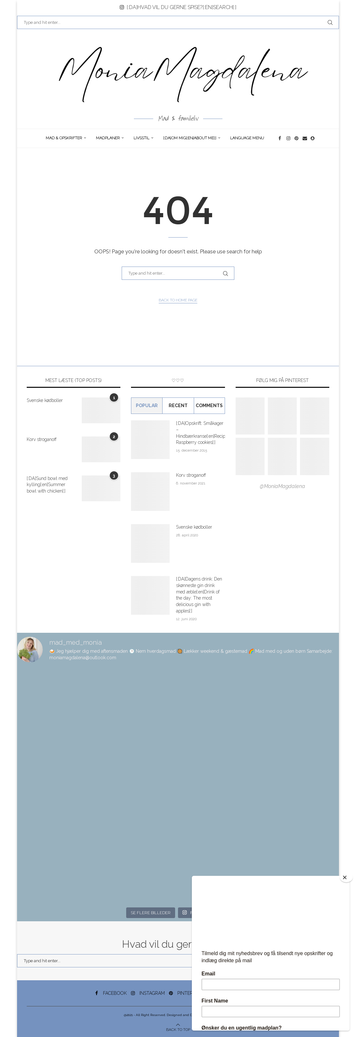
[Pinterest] (297, 138)
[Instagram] (288, 138)
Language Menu (247, 138)
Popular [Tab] (147, 405)
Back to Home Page (178, 300)
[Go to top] (178, 1029)
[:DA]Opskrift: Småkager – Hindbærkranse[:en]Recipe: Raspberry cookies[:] (200, 433)
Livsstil (141, 138)
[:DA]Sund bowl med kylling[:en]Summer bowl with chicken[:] (47, 485)
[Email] (305, 138)
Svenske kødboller (45, 400)
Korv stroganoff (42, 439)
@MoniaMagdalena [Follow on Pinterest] (282, 486)
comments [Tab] (209, 405)
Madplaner (108, 138)
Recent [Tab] (178, 405)
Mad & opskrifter (64, 138)
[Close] (346, 877)
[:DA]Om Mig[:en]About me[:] (189, 138)
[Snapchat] (313, 138)
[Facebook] (280, 138)
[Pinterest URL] (250, 416)
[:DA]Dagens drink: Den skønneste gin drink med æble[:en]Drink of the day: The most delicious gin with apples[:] (199, 594)
